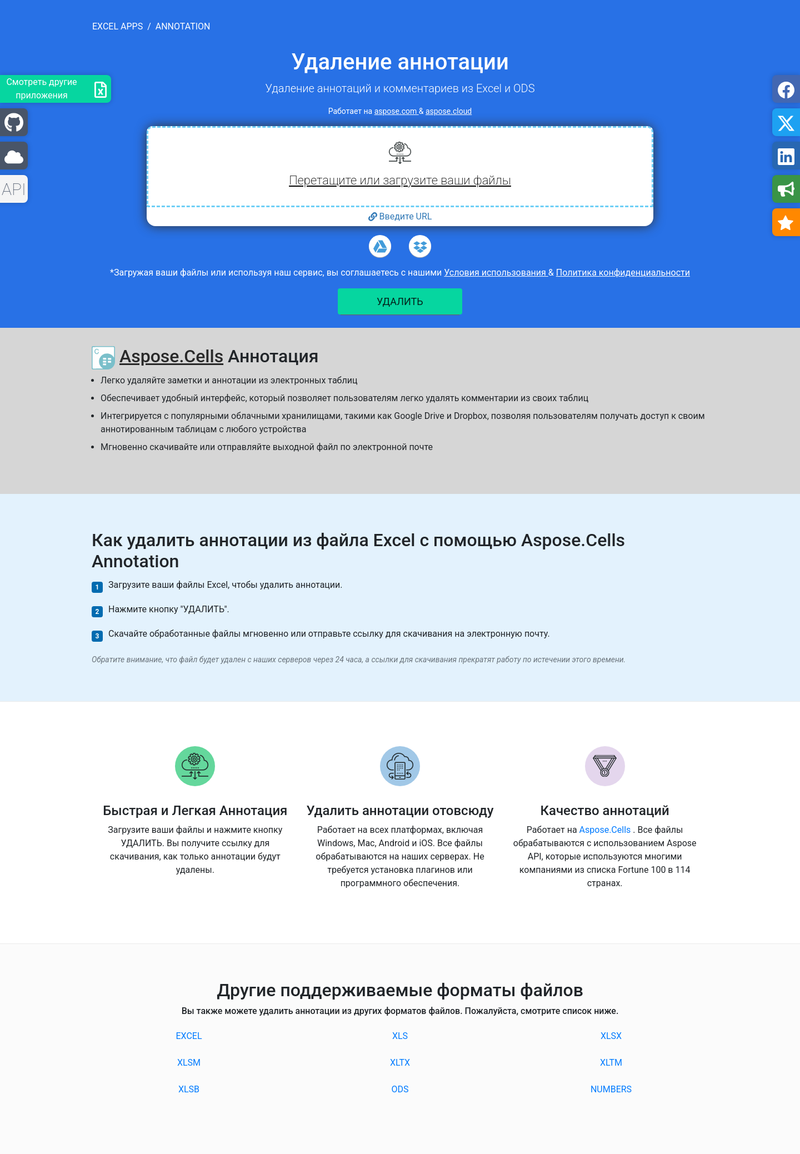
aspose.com (396, 111)
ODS (399, 1089)
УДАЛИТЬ (400, 301)
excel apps (117, 26)
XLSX (611, 1036)
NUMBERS (611, 1089)
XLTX (400, 1062)
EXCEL (189, 1036)
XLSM (189, 1062)
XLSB (188, 1089)
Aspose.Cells (171, 356)
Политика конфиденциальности (623, 272)
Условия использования (496, 272)
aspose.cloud (449, 111)
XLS (400, 1036)
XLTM (611, 1062)
